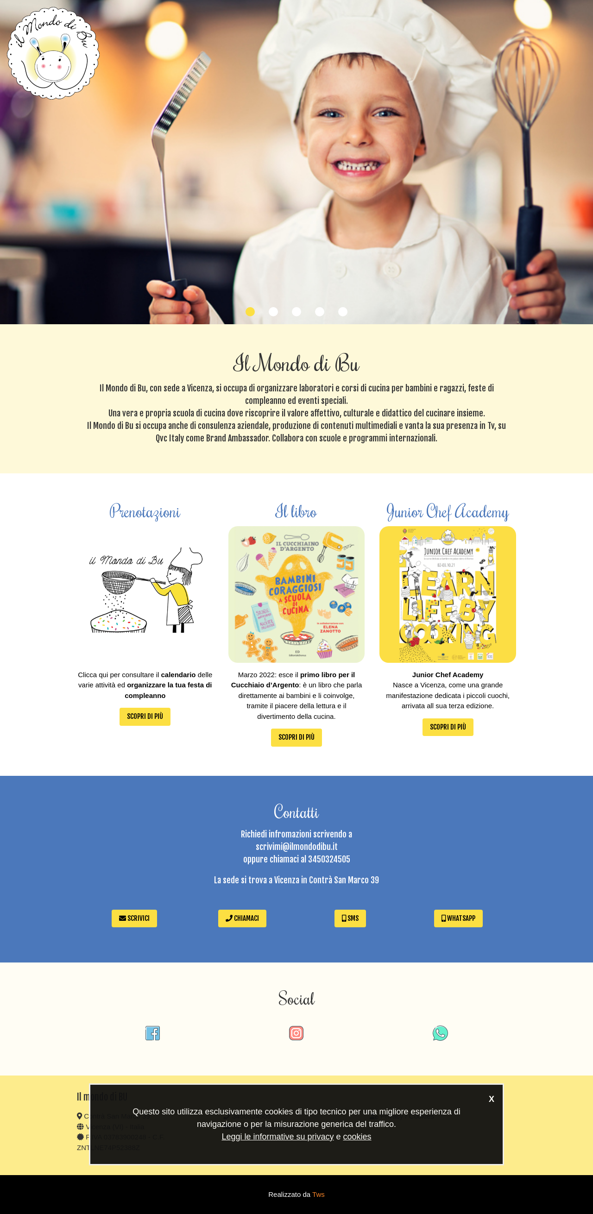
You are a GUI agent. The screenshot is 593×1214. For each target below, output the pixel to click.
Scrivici (134, 918)
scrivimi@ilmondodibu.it (297, 847)
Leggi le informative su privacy (277, 1136)
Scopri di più (145, 716)
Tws (318, 1194)
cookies (357, 1136)
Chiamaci (242, 918)
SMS (350, 918)
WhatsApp (458, 918)
